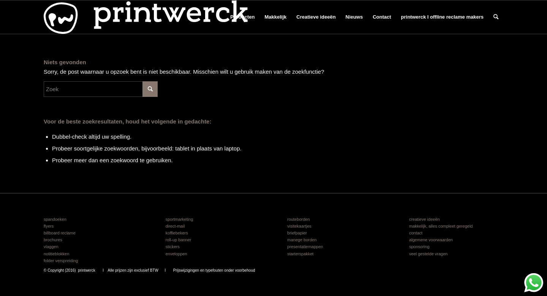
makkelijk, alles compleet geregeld (441, 226)
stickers (173, 246)
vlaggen (51, 246)
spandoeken (55, 219)
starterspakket (300, 254)
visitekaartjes (299, 226)
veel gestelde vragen (428, 254)
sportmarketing (179, 219)
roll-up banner (178, 239)
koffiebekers (177, 233)
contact (415, 233)
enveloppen (176, 254)
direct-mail (175, 226)
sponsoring (419, 246)
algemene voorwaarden (431, 239)
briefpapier (297, 233)
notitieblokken (56, 254)
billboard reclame (60, 233)
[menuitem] (242, 17)
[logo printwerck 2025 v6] (146, 17)
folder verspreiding (61, 260)
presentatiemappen (305, 246)
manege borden (301, 239)
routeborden (298, 219)
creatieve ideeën (424, 219)
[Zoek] (496, 17)
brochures (53, 239)
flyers (49, 226)
